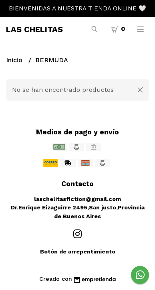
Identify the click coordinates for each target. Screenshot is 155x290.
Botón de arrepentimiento (77, 251)
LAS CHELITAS (34, 29)
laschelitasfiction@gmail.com (77, 199)
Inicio (15, 60)
